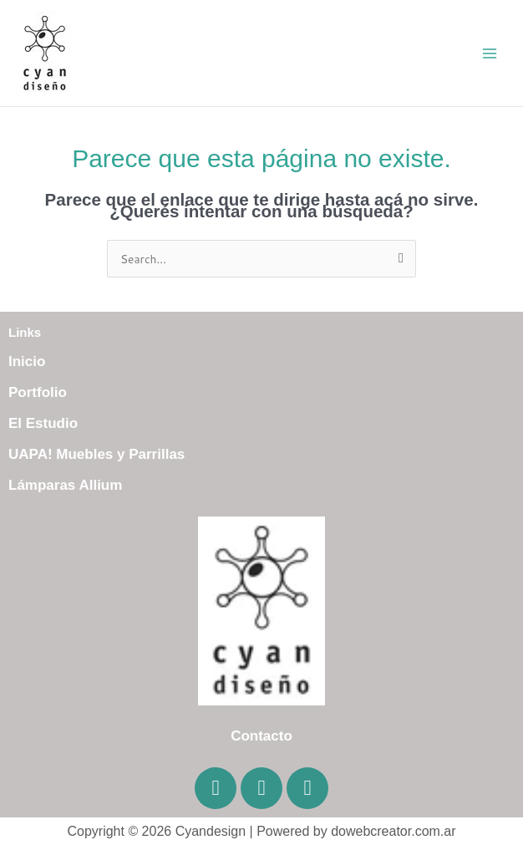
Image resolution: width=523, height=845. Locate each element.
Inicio (26, 361)
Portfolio (37, 392)
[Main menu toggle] (490, 53)
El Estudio (43, 423)
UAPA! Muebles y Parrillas (96, 454)
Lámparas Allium (65, 485)
